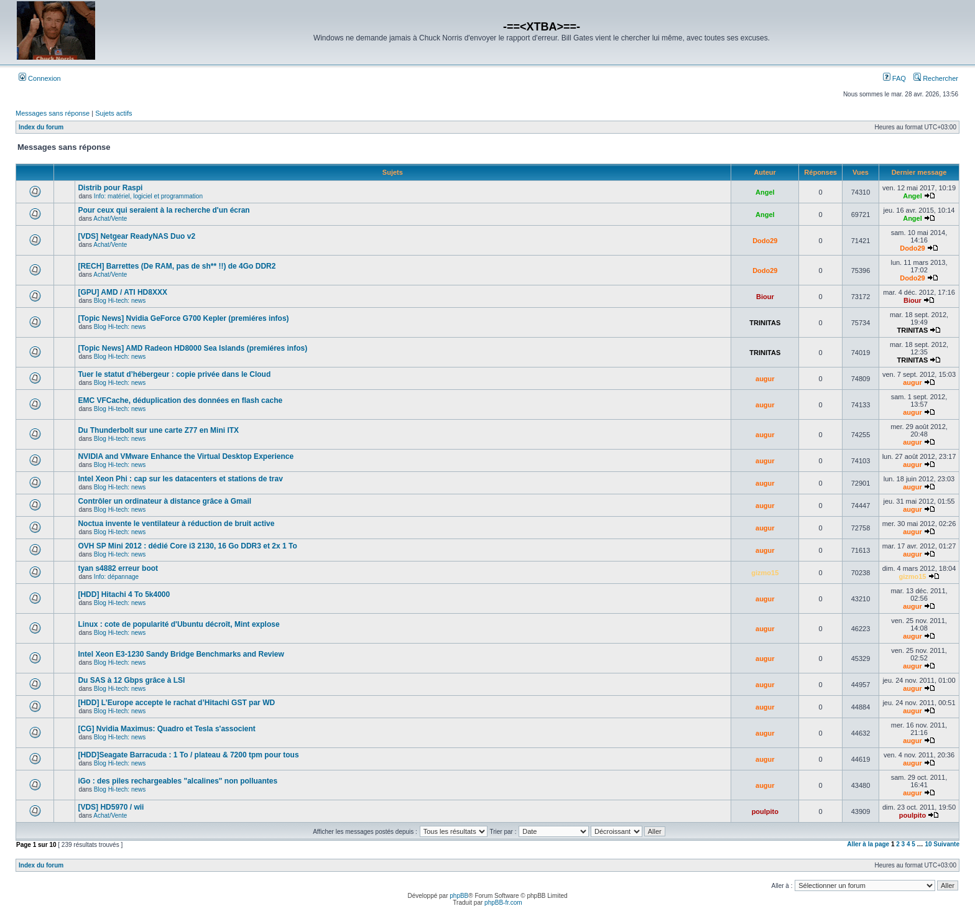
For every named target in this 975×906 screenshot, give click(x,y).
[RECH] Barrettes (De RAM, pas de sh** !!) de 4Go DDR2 (176, 266)
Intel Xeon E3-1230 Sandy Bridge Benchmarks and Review (181, 654)
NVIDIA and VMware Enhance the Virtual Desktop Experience (185, 456)
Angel (765, 192)
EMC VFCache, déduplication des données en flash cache (180, 400)
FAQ (894, 78)
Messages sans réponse (53, 113)
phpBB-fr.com (503, 902)
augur (765, 378)
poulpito (765, 811)
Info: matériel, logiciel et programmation (148, 196)
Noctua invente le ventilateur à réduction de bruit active (176, 523)
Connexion (40, 78)
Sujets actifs (113, 113)
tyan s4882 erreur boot (118, 568)
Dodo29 (764, 240)
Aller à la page (868, 844)
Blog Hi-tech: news (120, 300)
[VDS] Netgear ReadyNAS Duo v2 (136, 236)
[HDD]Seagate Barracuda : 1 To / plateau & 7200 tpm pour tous (188, 755)
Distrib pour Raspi (110, 187)
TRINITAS (764, 322)
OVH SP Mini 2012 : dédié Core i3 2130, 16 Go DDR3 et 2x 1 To (187, 546)
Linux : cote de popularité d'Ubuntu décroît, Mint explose (178, 624)
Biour (765, 296)
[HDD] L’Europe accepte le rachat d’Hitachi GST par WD (176, 702)
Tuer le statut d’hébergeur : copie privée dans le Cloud (174, 374)
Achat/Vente (110, 218)
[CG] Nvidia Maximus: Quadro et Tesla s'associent (166, 728)
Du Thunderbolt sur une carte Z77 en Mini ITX (158, 430)
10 (928, 844)
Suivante (946, 844)
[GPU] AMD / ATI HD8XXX (122, 292)
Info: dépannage (116, 576)
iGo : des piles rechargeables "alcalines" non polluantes (177, 781)
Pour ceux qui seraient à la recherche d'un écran (163, 210)
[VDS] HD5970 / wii (111, 807)
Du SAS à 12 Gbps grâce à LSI (131, 680)
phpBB (459, 895)
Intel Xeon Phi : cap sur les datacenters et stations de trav (180, 478)
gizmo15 (765, 572)
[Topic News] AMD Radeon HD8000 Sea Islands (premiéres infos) (192, 348)
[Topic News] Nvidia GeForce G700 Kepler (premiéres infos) (183, 318)
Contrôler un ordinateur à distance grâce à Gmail (164, 501)
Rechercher (935, 78)
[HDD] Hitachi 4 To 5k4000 (124, 594)
